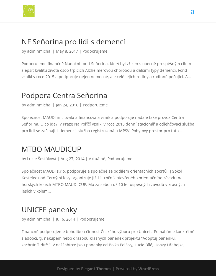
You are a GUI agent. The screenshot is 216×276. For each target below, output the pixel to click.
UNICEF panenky (49, 209)
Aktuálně (97, 158)
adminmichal (39, 51)
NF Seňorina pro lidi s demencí (73, 42)
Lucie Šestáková (41, 158)
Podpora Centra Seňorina (64, 95)
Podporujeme (95, 51)
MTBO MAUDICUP (51, 149)
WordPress (148, 268)
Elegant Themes (96, 268)
